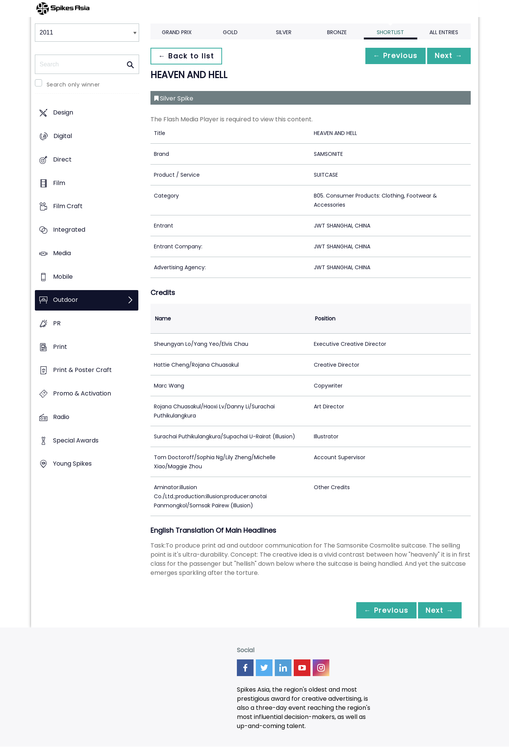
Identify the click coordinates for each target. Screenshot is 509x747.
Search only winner (73, 84)
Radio (61, 417)
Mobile (63, 276)
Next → (448, 56)
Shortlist (390, 32)
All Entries (443, 32)
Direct (62, 159)
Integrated (69, 229)
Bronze (337, 32)
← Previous (391, 56)
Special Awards (76, 440)
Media (62, 253)
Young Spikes (72, 464)
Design (63, 112)
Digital (62, 136)
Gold (230, 32)
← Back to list (188, 56)
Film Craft (68, 206)
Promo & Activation (82, 393)
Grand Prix (177, 32)
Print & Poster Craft (82, 370)
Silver (283, 32)
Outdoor (65, 300)
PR (57, 323)
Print (60, 346)
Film (59, 183)
